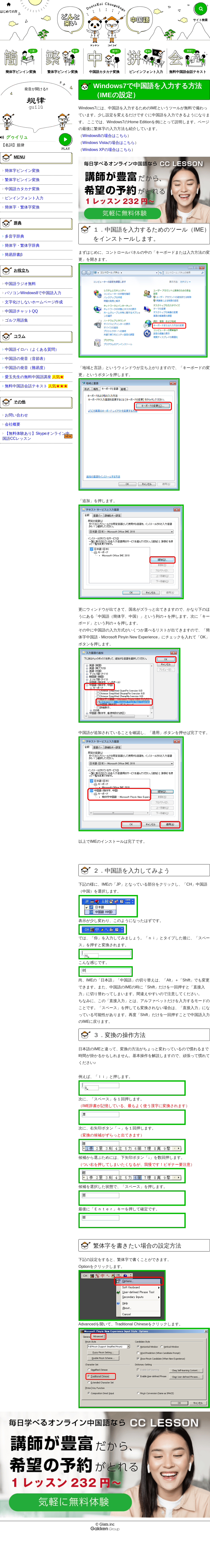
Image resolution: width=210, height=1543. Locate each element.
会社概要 (12, 424)
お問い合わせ (16, 415)
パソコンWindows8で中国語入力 (33, 293)
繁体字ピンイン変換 (62, 72)
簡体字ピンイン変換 (21, 72)
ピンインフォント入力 (146, 72)
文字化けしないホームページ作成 (34, 302)
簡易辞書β (13, 255)
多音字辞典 (14, 236)
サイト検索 (200, 20)
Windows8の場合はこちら (104, 136)
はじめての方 (8, 11)
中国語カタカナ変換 (104, 72)
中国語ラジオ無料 (20, 284)
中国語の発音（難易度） (26, 368)
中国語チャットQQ (21, 311)
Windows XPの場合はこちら (106, 150)
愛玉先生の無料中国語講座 (28, 377)
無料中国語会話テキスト (187, 72)
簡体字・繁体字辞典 (22, 245)
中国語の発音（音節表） (26, 359)
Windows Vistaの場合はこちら (108, 143)
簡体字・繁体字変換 (22, 207)
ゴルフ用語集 (16, 320)
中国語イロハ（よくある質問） (32, 349)
